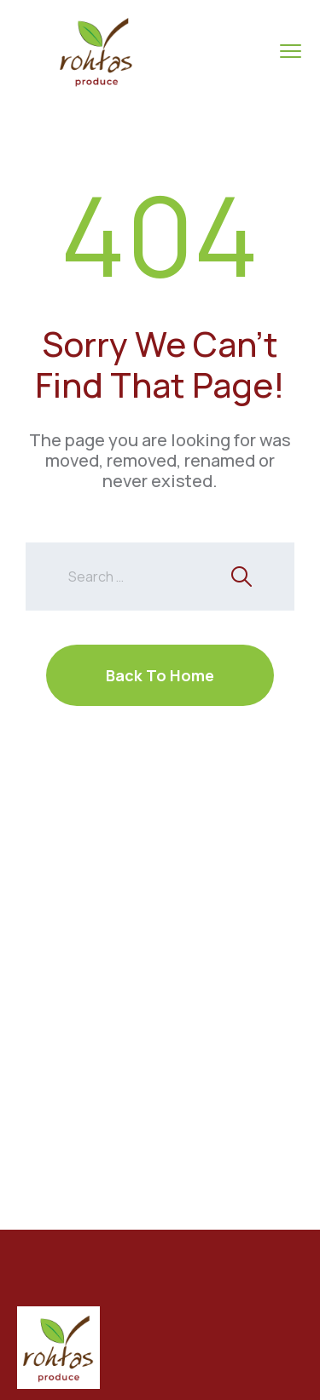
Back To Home (160, 675)
